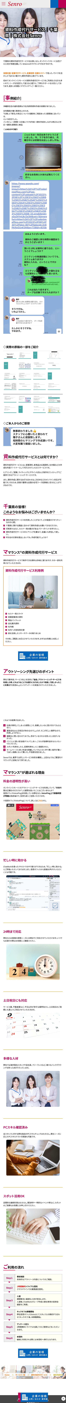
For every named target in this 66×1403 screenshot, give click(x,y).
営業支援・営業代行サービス (14, 73)
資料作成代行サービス (39, 1375)
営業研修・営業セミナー (36, 73)
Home (7, 1375)
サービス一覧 (20, 1375)
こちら (40, 800)
